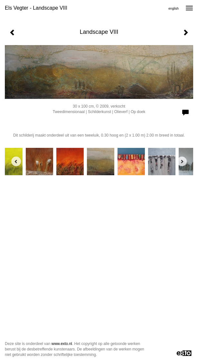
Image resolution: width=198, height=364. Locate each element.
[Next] (182, 161)
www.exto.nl (62, 343)
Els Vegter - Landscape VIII (36, 8)
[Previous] (16, 161)
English (173, 8)
